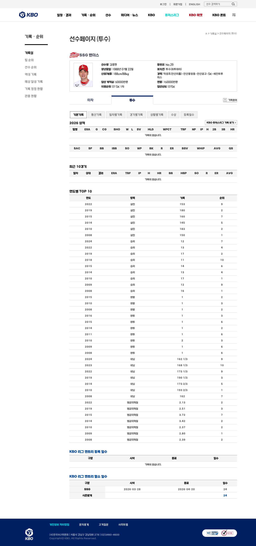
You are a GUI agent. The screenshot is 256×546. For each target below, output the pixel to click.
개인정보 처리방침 (59, 524)
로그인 (163, 4)
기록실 (29, 53)
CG (104, 129)
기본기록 (78, 114)
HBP (184, 173)
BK (151, 148)
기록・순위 (88, 15)
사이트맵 (123, 524)
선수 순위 (31, 67)
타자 (90, 100)
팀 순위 (29, 60)
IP (201, 129)
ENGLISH (194, 4)
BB (102, 148)
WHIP (201, 148)
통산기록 (96, 114)
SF (90, 148)
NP (194, 129)
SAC (77, 148)
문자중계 (84, 524)
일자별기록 (115, 114)
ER (172, 148)
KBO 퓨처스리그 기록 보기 (220, 122)
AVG (217, 148)
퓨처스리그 (172, 15)
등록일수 (189, 114)
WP (139, 148)
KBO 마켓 (195, 15)
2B (214, 129)
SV (139, 129)
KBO (151, 15)
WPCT (167, 129)
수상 (173, 114)
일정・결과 (64, 15)
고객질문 (103, 524)
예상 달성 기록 (34, 81)
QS (231, 148)
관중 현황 (31, 96)
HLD (151, 129)
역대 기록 (31, 74)
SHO (117, 129)
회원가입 (177, 4)
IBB (114, 148)
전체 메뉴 (234, 15)
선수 (108, 15)
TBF (183, 129)
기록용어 (232, 100)
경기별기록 (136, 114)
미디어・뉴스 (129, 15)
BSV (185, 148)
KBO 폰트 (219, 15)
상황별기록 (156, 114)
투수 (132, 100)
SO (127, 148)
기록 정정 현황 (34, 89)
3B (223, 129)
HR (232, 129)
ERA (87, 129)
